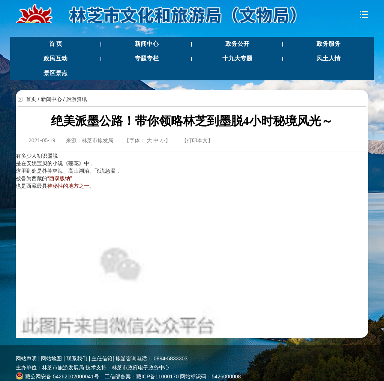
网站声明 (26, 358)
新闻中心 (51, 99)
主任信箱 (102, 358)
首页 (31, 99)
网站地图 (51, 358)
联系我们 (76, 358)
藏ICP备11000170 (157, 376)
